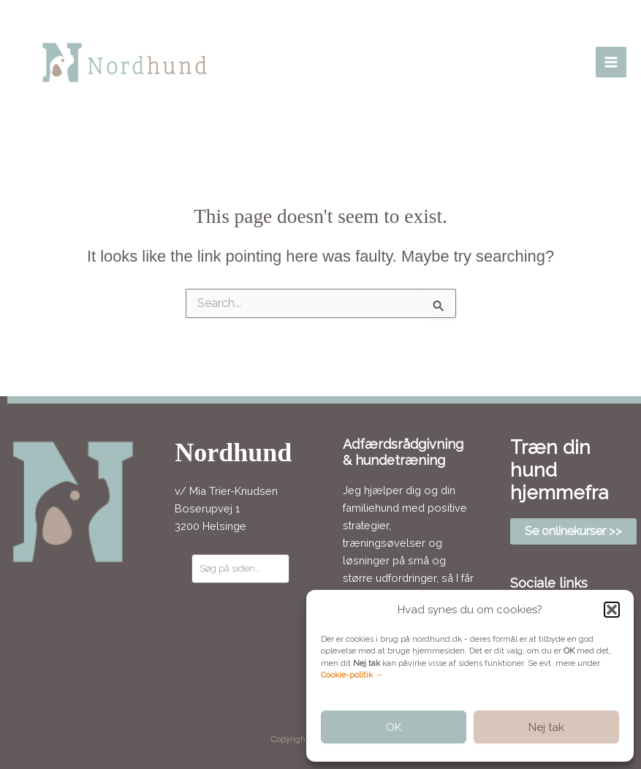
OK (393, 727)
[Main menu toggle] (611, 62)
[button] (611, 609)
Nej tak (546, 727)
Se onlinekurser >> (573, 531)
